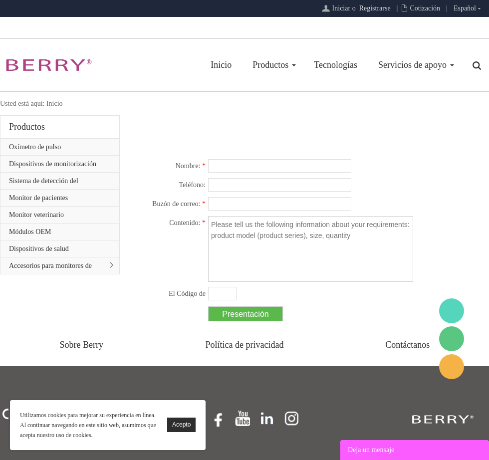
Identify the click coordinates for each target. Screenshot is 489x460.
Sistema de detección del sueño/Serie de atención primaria (55, 183)
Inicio (221, 65)
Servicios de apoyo (412, 65)
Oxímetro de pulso (35, 147)
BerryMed (451, 310)
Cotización (425, 8)
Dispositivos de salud (39, 248)
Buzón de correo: (179, 204)
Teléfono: (192, 185)
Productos (270, 65)
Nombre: (191, 166)
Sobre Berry (81, 345)
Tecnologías (335, 65)
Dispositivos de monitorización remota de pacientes (52, 166)
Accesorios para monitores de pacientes (50, 268)
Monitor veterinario (36, 215)
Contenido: (187, 223)
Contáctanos (407, 345)
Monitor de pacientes (38, 198)
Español (465, 8)
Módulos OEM (30, 231)
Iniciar (341, 8)
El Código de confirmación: (183, 295)
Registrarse (375, 8)
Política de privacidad (245, 345)
